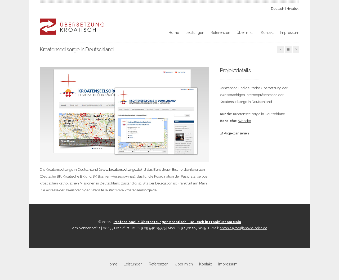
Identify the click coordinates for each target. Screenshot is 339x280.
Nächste (296, 49)
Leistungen (194, 32)
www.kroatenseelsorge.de (120, 169)
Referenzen (220, 32)
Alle (288, 49)
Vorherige (280, 49)
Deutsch (277, 9)
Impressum (289, 32)
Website (244, 121)
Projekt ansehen (236, 133)
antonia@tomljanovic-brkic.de (243, 228)
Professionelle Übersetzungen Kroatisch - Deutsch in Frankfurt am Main (177, 222)
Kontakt (267, 32)
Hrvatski (293, 9)
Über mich (246, 32)
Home (173, 32)
